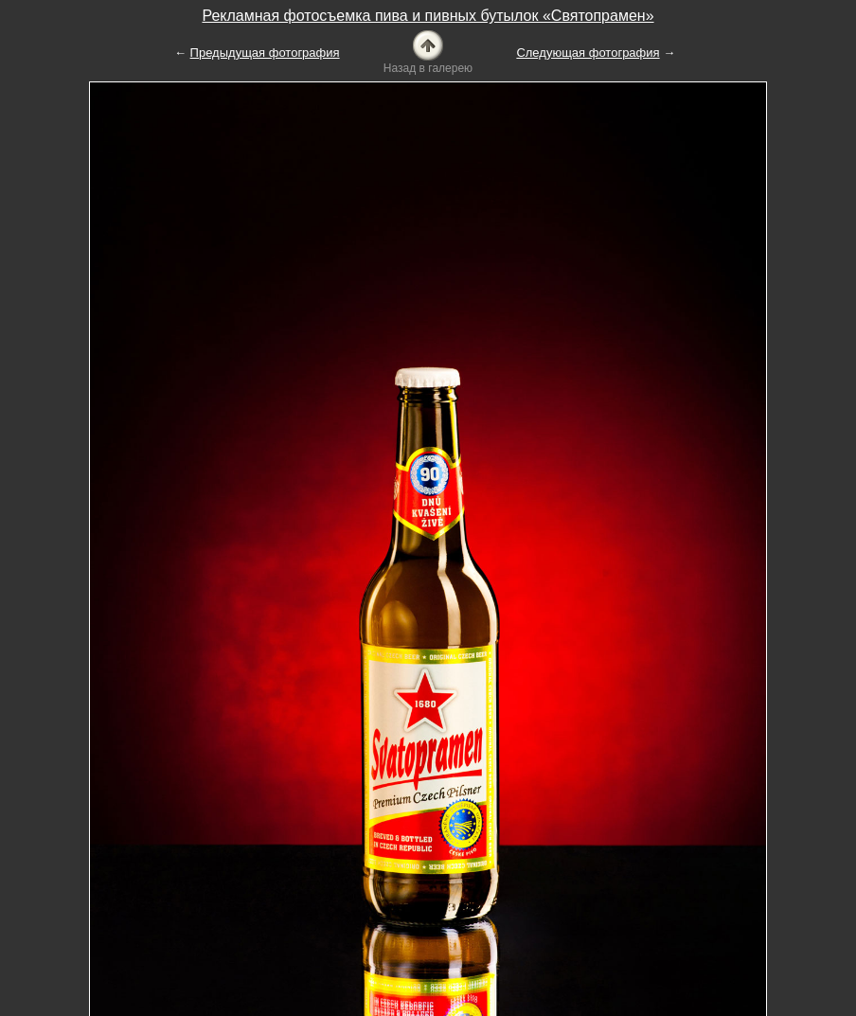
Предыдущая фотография (265, 52)
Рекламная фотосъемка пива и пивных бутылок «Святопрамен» (427, 16)
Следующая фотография (587, 52)
